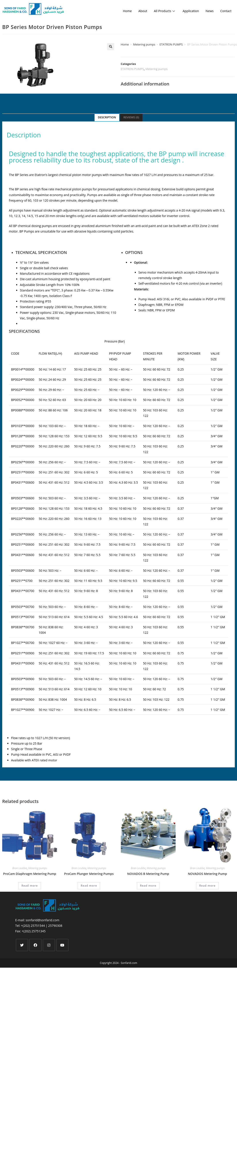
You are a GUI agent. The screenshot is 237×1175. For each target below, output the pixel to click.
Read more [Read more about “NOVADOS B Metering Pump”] (148, 885)
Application (189, 11)
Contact (225, 11)
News (209, 11)
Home (123, 11)
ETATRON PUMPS (171, 44)
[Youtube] (62, 945)
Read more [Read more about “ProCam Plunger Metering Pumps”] (89, 885)
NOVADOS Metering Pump (207, 874)
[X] (22, 945)
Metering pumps (144, 44)
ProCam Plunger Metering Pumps (89, 874)
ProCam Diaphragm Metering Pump (29, 874)
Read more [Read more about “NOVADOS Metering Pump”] (207, 885)
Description (107, 117)
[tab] (107, 117)
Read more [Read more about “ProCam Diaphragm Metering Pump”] (29, 885)
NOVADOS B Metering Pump (148, 874)
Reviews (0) (131, 117)
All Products (162, 11)
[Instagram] (49, 945)
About (139, 11)
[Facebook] (35, 945)
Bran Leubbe (19, 868)
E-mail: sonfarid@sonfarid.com (37, 920)
